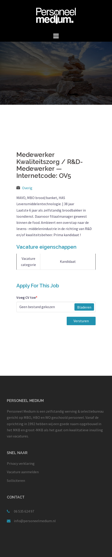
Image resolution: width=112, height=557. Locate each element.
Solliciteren (16, 480)
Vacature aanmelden (23, 472)
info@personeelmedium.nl (35, 521)
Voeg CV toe (26, 297)
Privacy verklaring (21, 463)
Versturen (81, 321)
